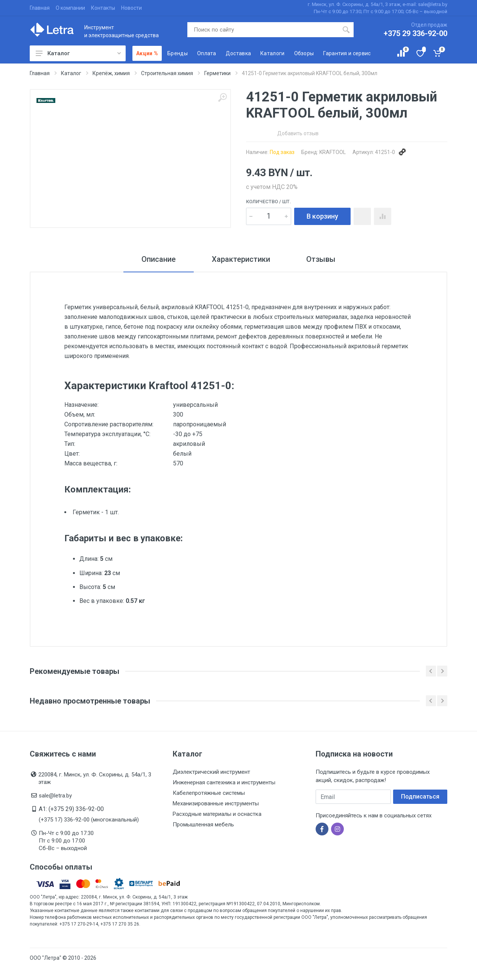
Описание (158, 259)
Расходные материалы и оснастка (217, 814)
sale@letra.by (55, 795)
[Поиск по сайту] (263, 29)
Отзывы (321, 259)
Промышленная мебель (203, 824)
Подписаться (420, 796)
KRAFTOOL (332, 152)
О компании (70, 8)
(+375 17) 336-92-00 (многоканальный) (89, 819)
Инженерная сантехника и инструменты (224, 782)
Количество (268, 201)
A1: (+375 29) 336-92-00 (71, 808)
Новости (131, 8)
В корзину (322, 216)
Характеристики (241, 259)
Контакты (103, 8)
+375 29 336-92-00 (415, 33)
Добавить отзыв (298, 133)
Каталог (78, 53)
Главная (40, 8)
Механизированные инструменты (216, 803)
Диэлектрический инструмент (211, 772)
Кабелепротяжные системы (209, 793)
